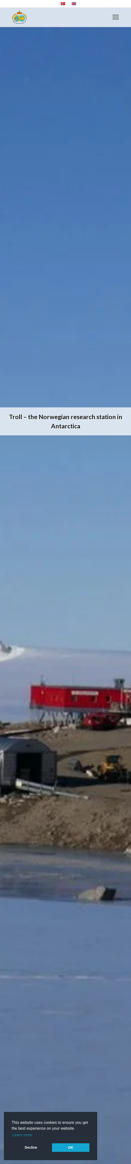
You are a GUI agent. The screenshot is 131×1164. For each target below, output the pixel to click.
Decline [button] (31, 1147)
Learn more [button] (22, 1135)
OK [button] (70, 1147)
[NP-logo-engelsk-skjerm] (19, 17)
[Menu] (115, 17)
